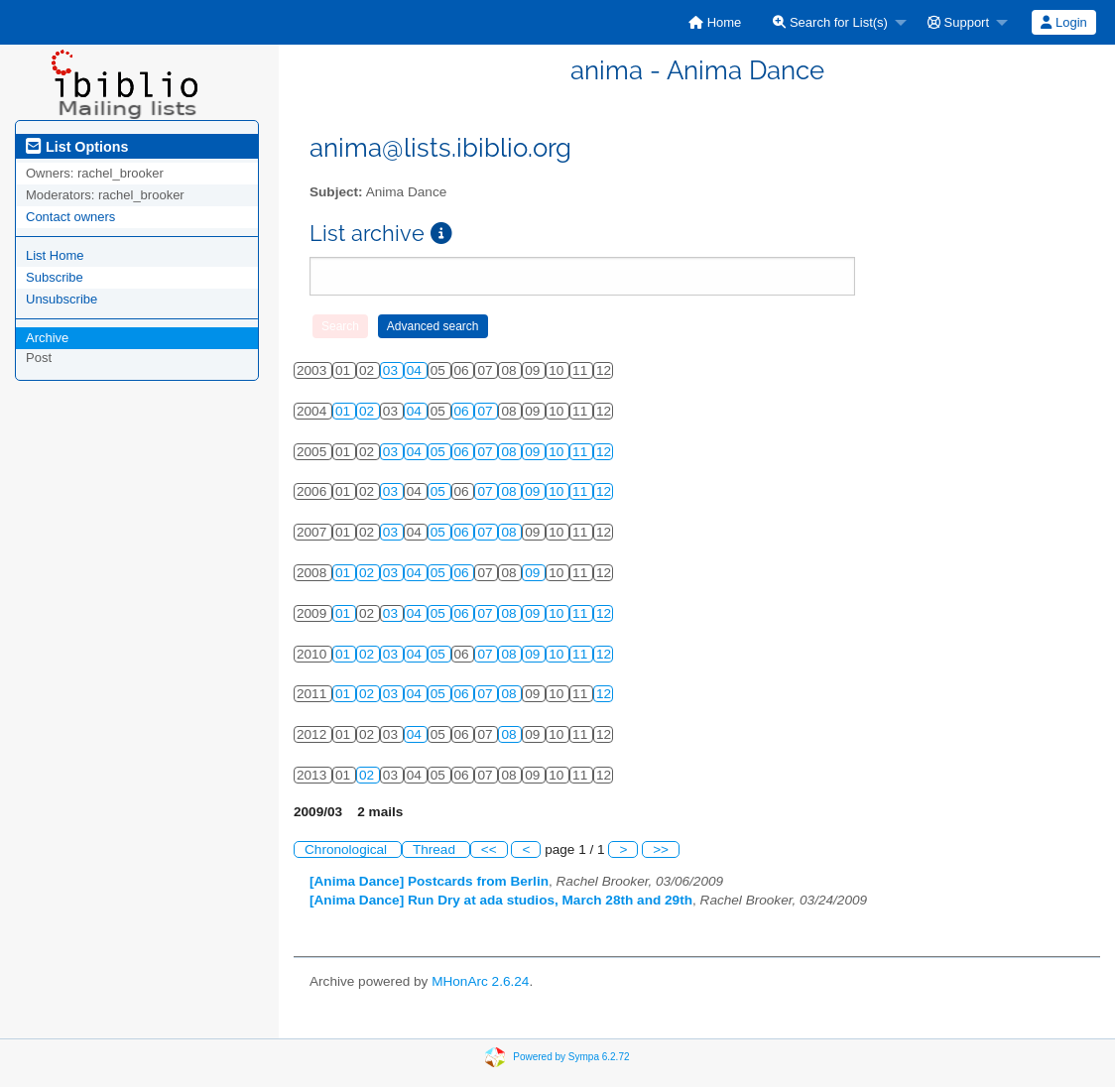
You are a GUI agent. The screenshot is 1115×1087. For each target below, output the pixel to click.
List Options (77, 147)
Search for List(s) (830, 22)
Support (958, 22)
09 (534, 451)
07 (486, 411)
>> (661, 849)
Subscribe (54, 277)
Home (714, 22)
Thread (436, 849)
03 (392, 370)
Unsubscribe (61, 299)
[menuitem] (715, 22)
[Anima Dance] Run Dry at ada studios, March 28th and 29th (501, 900)
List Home (55, 255)
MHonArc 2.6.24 (480, 981)
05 (440, 451)
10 (558, 451)
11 (581, 451)
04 (416, 370)
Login (1063, 22)
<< (489, 849)
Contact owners (70, 216)
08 (510, 451)
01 (344, 411)
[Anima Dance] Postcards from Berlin (429, 881)
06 (463, 411)
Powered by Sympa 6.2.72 (571, 1055)
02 (368, 411)
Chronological (348, 849)
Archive (47, 337)
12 (603, 451)
